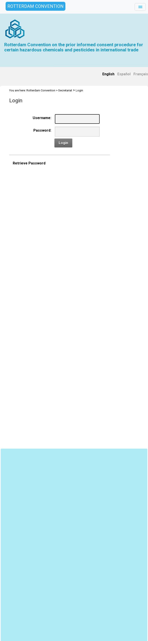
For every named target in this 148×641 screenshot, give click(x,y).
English (108, 74)
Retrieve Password (29, 163)
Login (79, 90)
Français (140, 74)
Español (124, 74)
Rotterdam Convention (40, 90)
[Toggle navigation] (140, 7)
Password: (42, 130)
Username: (42, 118)
